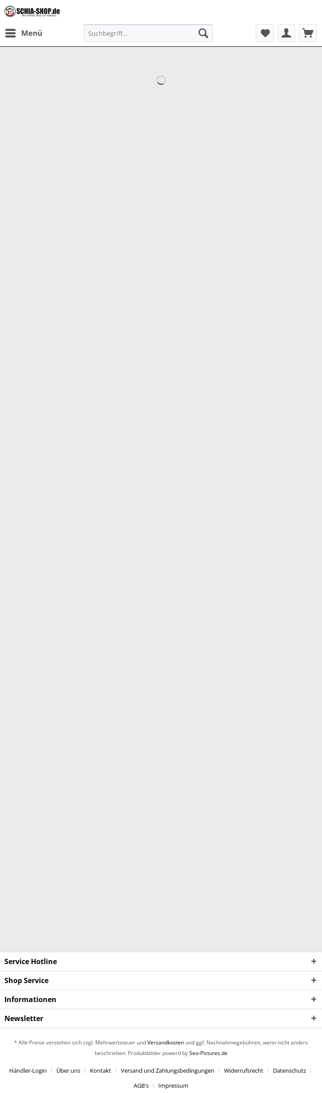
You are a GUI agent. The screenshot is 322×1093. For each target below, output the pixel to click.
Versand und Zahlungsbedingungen (167, 1070)
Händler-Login (28, 1070)
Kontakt (100, 1070)
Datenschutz (289, 1070)
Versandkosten (165, 1042)
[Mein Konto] (286, 33)
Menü (23, 32)
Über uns (68, 1070)
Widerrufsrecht (243, 1070)
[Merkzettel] (264, 33)
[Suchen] (203, 33)
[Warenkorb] (308, 33)
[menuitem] (23, 33)
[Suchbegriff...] (148, 33)
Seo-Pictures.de (208, 1053)
